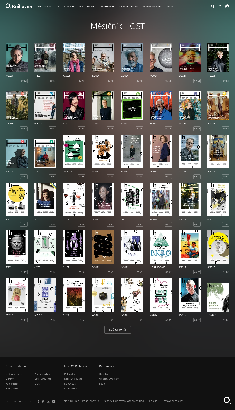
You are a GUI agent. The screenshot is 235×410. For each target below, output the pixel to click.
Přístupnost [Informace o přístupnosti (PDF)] (89, 401)
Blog (37, 383)
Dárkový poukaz (73, 378)
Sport (102, 383)
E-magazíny (12, 388)
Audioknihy (12, 383)
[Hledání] (212, 6)
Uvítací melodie (14, 374)
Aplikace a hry (42, 374)
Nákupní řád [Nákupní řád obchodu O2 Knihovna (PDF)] (71, 401)
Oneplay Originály (109, 378)
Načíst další (117, 330)
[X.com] (48, 401)
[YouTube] (54, 401)
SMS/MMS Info (43, 378)
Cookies (154, 401)
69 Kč (24, 80)
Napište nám (71, 388)
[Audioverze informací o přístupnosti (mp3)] (99, 400)
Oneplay (103, 374)
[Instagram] (37, 401)
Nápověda (70, 383)
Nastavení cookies (173, 401)
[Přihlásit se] (227, 6)
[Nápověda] (220, 6)
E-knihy (10, 378)
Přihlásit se (70, 374)
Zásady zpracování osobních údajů (125, 401)
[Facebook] (43, 401)
